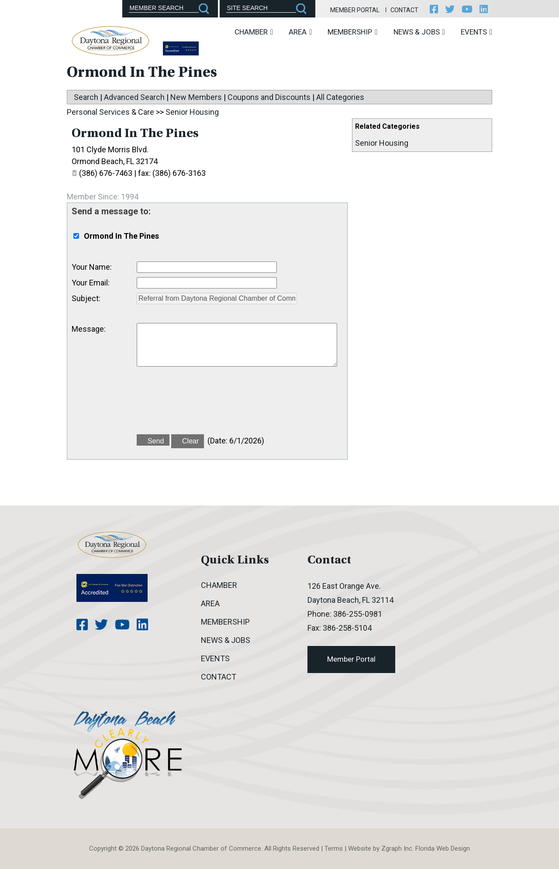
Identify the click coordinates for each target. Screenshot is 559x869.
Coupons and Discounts (269, 97)
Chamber (254, 31)
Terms (333, 848)
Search (86, 97)
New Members (196, 97)
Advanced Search (134, 97)
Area (300, 31)
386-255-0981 (357, 613)
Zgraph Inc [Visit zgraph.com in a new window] (396, 848)
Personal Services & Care (110, 112)
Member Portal (355, 10)
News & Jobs (419, 31)
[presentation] (203, 405)
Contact (404, 10)
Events (476, 31)
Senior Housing (381, 143)
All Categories (340, 97)
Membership (352, 31)
